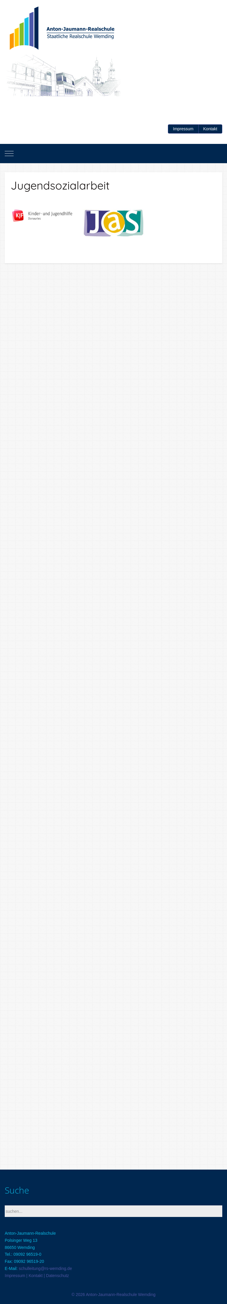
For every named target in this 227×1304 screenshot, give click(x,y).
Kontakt (210, 128)
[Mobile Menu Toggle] (9, 153)
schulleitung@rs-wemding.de (45, 1268)
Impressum (183, 128)
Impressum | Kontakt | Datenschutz (37, 1275)
